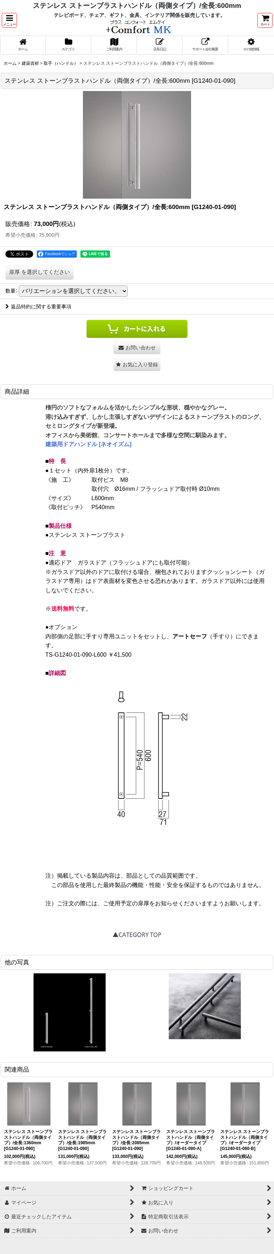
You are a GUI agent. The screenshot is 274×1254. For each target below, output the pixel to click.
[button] (9, 20)
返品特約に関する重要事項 (38, 306)
